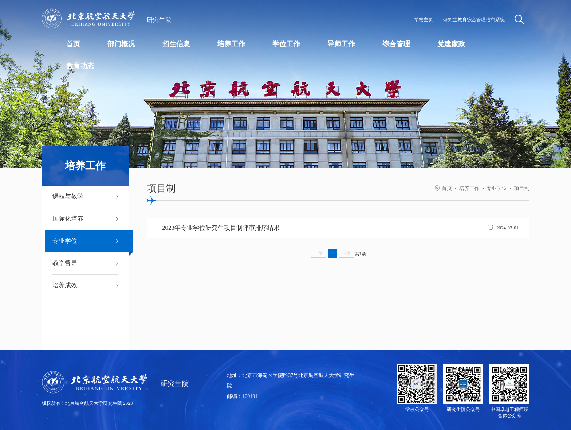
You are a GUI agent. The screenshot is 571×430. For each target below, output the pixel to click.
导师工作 (341, 44)
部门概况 (121, 44)
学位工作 (286, 44)
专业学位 (497, 188)
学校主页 (423, 19)
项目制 (521, 188)
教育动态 (80, 66)
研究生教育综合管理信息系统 (474, 19)
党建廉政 (451, 44)
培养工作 (231, 44)
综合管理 (396, 44)
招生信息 (176, 44)
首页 (73, 44)
